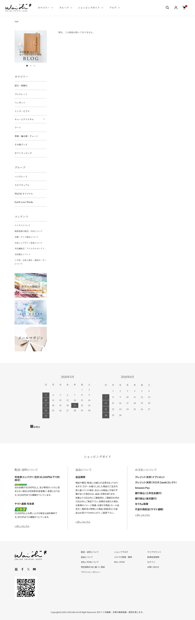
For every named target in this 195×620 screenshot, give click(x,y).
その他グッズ (21, 144)
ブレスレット (21, 94)
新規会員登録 (153, 557)
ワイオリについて (22, 225)
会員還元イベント (23, 254)
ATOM (122, 561)
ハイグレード (21, 176)
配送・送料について (90, 551)
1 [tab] (27, 65)
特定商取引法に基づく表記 (93, 567)
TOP (16, 21)
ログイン (151, 561)
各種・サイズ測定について (26, 236)
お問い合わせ (153, 567)
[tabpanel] (31, 46)
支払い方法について (90, 561)
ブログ (112, 7)
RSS (116, 561)
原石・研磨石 (21, 85)
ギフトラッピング (23, 153)
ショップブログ (121, 551)
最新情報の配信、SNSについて (28, 231)
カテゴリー (44, 7)
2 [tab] (30, 65)
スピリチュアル (22, 185)
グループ (64, 7)
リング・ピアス (22, 111)
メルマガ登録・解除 (123, 557)
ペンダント (20, 102)
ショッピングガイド (89, 7)
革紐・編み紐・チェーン (26, 136)
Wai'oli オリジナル (24, 193)
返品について (87, 557)
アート (18, 127)
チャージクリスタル (24, 119)
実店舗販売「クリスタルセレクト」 (30, 248)
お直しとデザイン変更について (28, 242)
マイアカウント (154, 551)
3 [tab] (34, 65)
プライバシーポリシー (91, 572)
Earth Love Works (24, 202)
